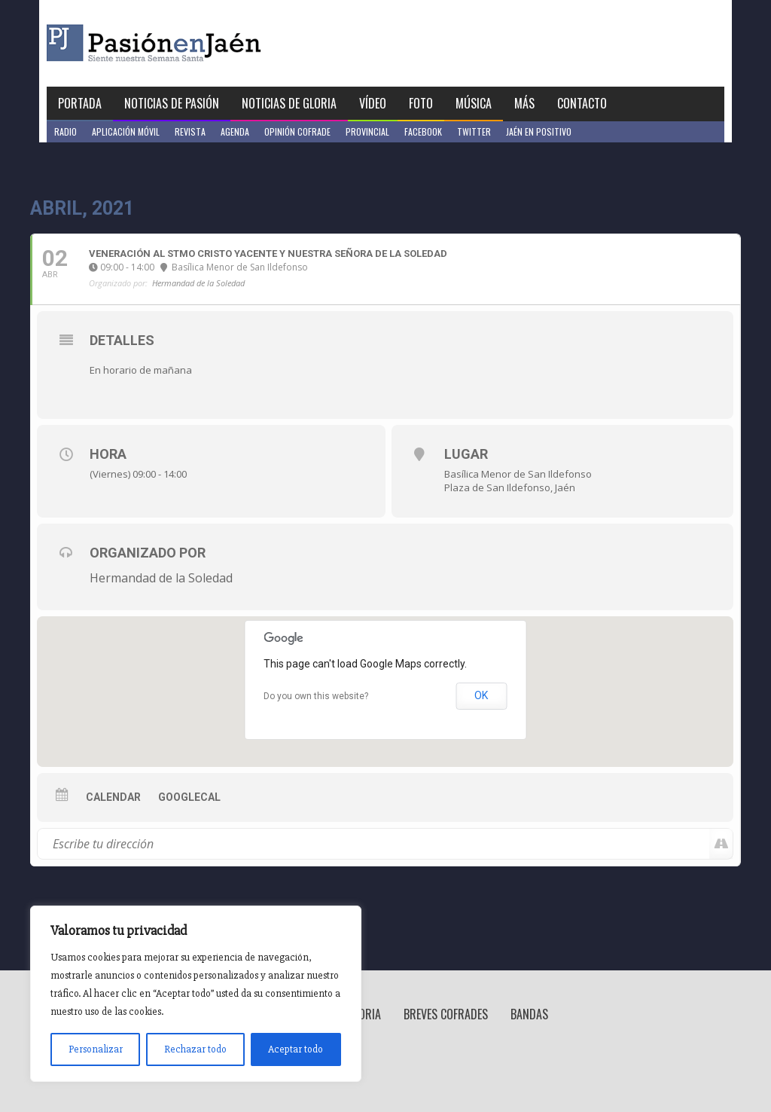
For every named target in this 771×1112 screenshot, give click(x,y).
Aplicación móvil (126, 131)
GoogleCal (189, 797)
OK (481, 695)
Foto (421, 103)
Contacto (582, 103)
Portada (80, 103)
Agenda (235, 131)
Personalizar (96, 1049)
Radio (65, 131)
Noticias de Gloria (289, 103)
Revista (190, 131)
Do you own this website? (316, 696)
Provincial (367, 131)
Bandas (529, 1014)
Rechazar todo (195, 1049)
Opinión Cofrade (297, 131)
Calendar (113, 797)
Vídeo (372, 103)
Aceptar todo (295, 1049)
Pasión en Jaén (194, 43)
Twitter (474, 131)
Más (524, 103)
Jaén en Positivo (538, 131)
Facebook (423, 131)
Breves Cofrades (446, 1014)
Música (474, 103)
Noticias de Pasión (171, 103)
